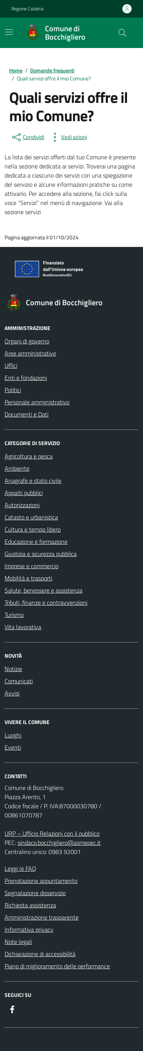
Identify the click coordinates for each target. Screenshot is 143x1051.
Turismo (14, 614)
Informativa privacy (29, 929)
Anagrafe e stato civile (33, 480)
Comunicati (19, 681)
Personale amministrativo (37, 402)
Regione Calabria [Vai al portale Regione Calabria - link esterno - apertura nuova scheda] (27, 8)
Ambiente (17, 468)
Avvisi (12, 693)
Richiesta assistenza (30, 905)
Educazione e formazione (36, 541)
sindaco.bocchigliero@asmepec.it (59, 842)
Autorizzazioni (22, 504)
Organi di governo (27, 341)
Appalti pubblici (24, 492)
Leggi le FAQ (20, 868)
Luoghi (13, 735)
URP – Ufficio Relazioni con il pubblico (52, 833)
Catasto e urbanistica (31, 517)
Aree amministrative (30, 353)
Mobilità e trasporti (28, 578)
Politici (13, 389)
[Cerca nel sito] (122, 33)
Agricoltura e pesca (29, 456)
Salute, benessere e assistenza (43, 590)
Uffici (11, 365)
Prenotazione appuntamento (41, 880)
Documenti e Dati (26, 414)
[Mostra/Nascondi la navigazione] (9, 32)
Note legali (18, 941)
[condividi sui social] (27, 137)
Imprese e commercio (31, 565)
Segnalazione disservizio (35, 892)
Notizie (13, 668)
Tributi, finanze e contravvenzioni (46, 602)
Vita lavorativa (23, 626)
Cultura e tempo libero (33, 529)
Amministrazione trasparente (42, 917)
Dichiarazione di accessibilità (40, 953)
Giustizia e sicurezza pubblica (41, 553)
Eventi (13, 747)
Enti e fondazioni (26, 377)
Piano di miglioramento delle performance (57, 966)
